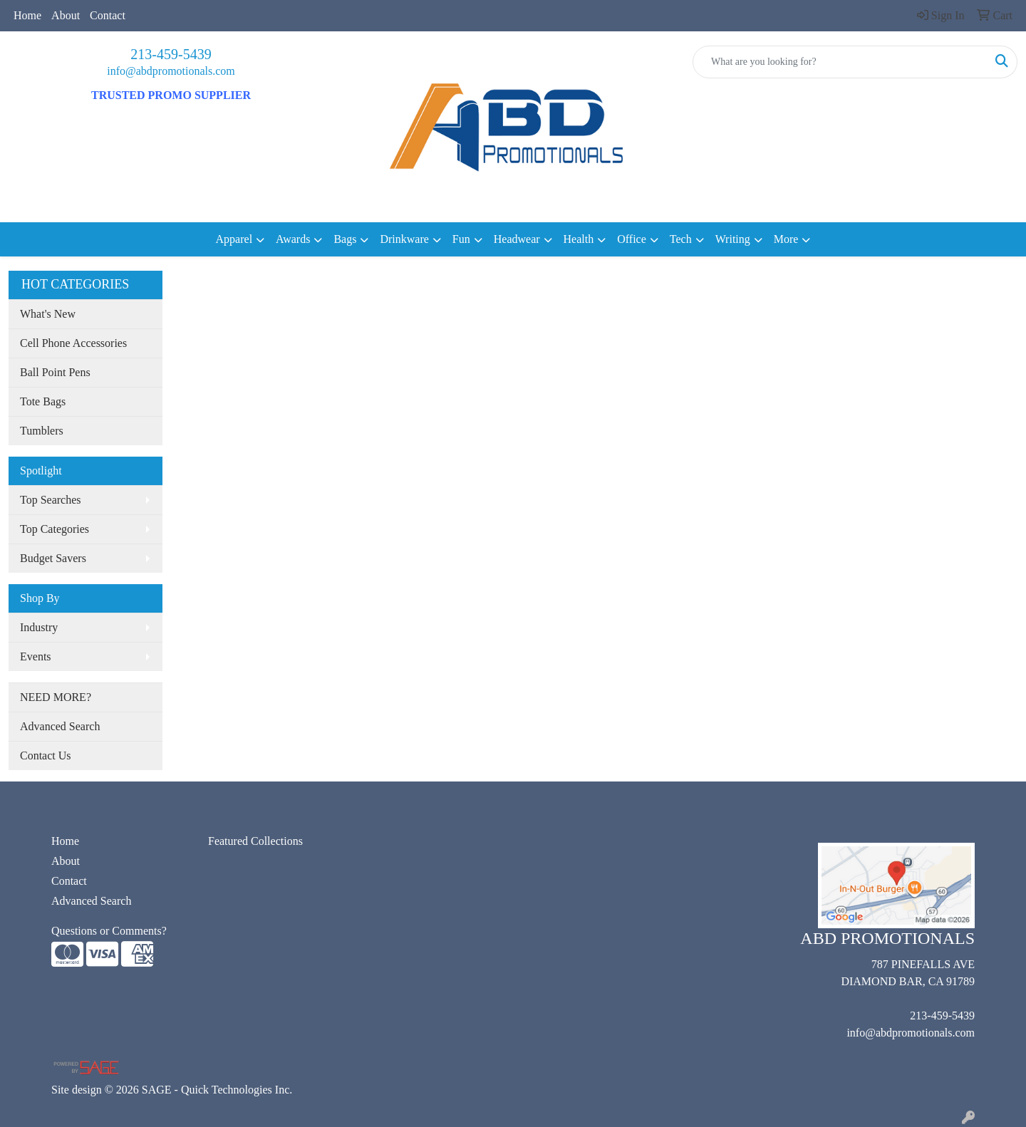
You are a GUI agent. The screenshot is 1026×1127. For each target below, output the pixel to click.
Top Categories (54, 529)
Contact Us (45, 755)
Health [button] (579, 239)
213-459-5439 (170, 54)
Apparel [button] (234, 239)
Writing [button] (732, 239)
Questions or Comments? (109, 931)
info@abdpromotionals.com (171, 71)
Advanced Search (60, 726)
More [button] (786, 239)
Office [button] (631, 239)
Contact (107, 15)
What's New (48, 314)
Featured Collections (255, 841)
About (65, 15)
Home (27, 15)
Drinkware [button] (404, 239)
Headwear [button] (517, 239)
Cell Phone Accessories (73, 343)
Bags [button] (344, 239)
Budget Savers (53, 558)
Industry (39, 627)
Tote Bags (43, 401)
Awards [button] (293, 239)
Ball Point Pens (55, 372)
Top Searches (50, 500)
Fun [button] (461, 239)
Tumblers (41, 431)
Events (35, 656)
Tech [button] (681, 239)
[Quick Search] (840, 62)
